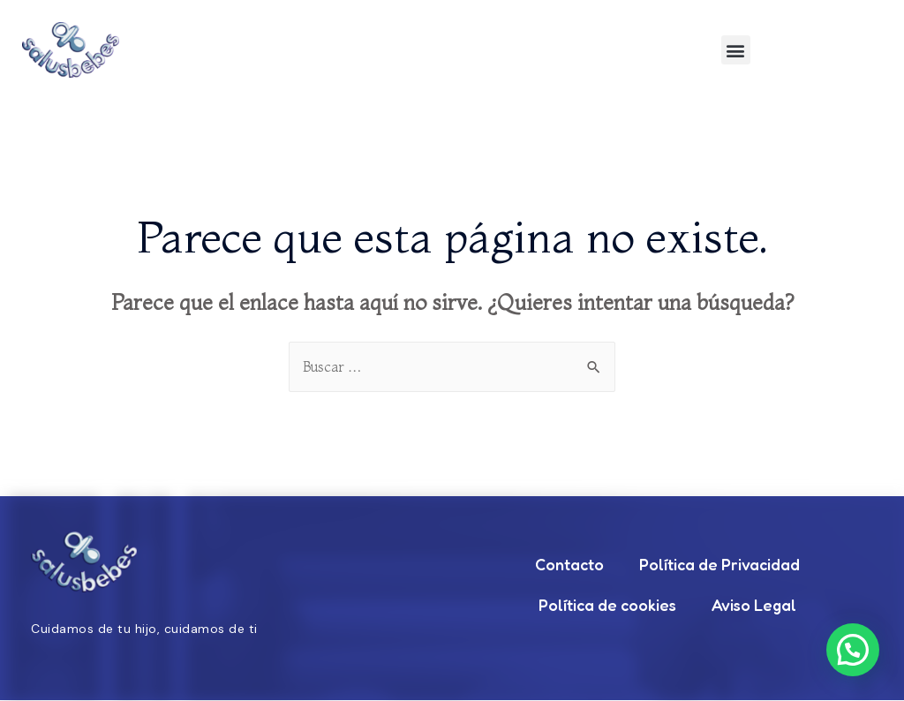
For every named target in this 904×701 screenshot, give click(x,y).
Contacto (569, 565)
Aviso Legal (754, 605)
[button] (735, 49)
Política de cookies (607, 605)
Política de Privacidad (719, 565)
